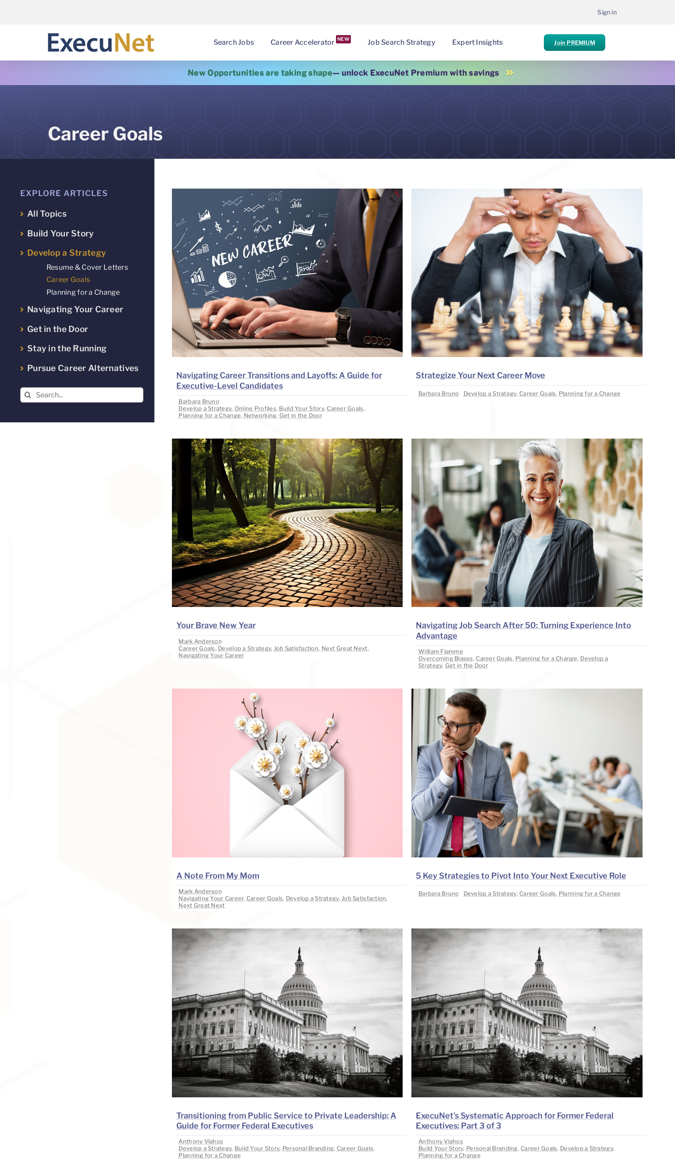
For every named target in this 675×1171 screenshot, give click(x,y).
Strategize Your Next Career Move (480, 375)
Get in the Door (300, 415)
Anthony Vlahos (201, 1141)
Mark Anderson (200, 641)
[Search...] (81, 395)
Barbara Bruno (199, 401)
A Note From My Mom (217, 875)
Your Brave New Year (216, 625)
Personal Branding (308, 1148)
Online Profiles (255, 408)
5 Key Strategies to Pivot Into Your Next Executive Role (521, 875)
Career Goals (345, 408)
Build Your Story (301, 408)
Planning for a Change (210, 415)
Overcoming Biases (445, 658)
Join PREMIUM (574, 42)
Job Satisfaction (296, 648)
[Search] (28, 395)
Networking (260, 415)
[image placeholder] (287, 192)
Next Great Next (344, 648)
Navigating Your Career (211, 655)
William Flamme (440, 651)
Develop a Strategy (205, 408)
